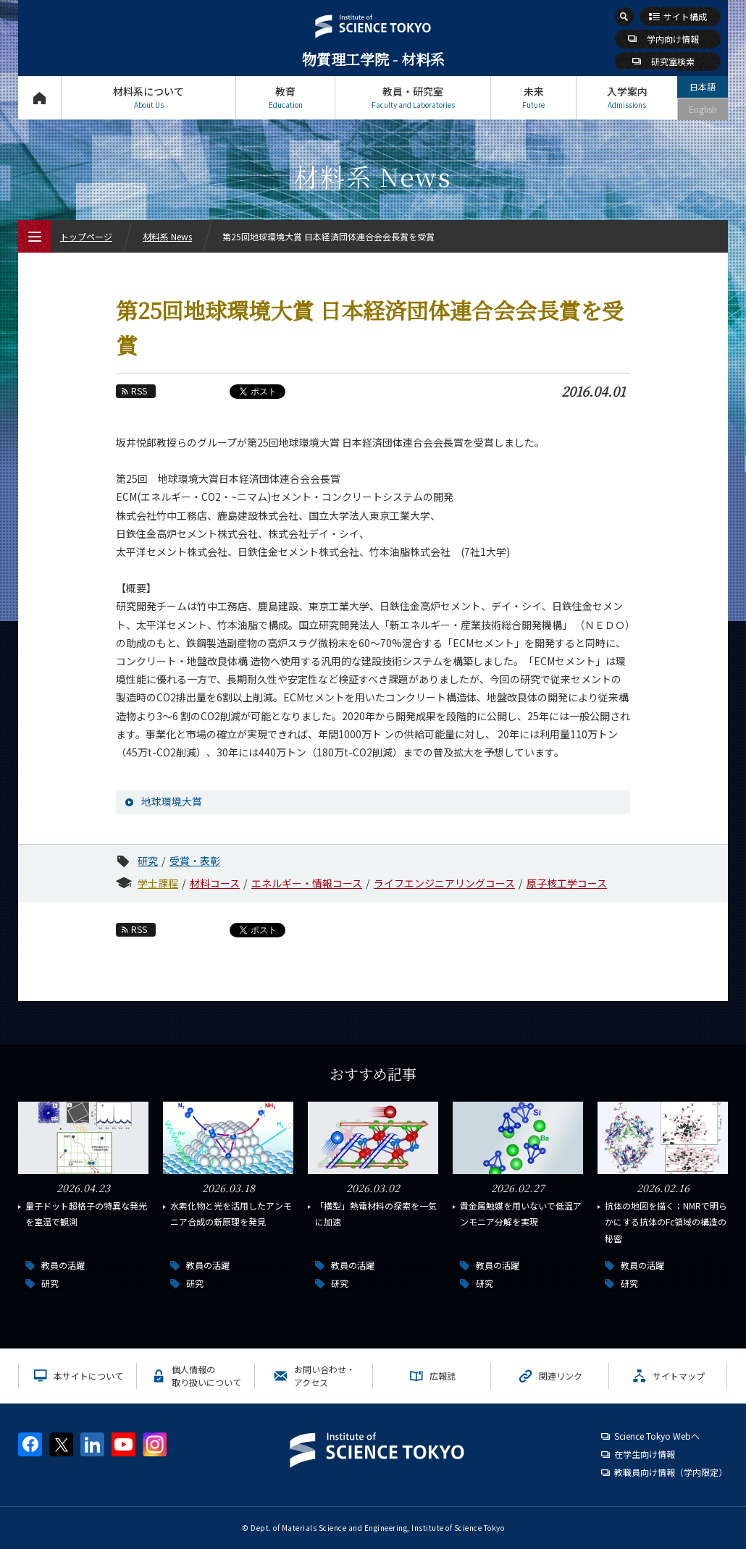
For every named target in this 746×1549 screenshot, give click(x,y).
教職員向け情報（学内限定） (670, 1472)
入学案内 (627, 97)
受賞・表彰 (194, 860)
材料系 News (167, 236)
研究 (148, 860)
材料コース (215, 883)
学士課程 (158, 883)
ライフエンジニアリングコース (444, 883)
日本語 (703, 86)
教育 (285, 97)
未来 (533, 97)
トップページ (39, 97)
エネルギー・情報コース (306, 883)
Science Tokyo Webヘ (657, 1436)
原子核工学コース (567, 883)
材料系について (148, 97)
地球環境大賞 (171, 801)
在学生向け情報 (644, 1454)
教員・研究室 (412, 97)
